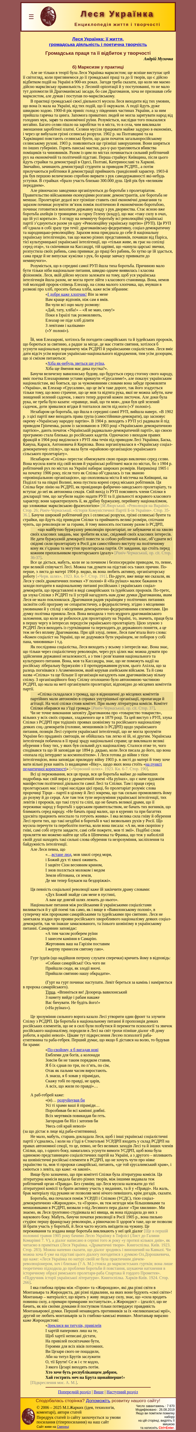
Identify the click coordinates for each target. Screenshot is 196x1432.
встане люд (61, 854)
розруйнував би (71, 1100)
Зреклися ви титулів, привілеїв (74, 1325)
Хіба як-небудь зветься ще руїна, (76, 363)
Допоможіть (98, 1400)
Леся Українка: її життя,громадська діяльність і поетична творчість (98, 41)
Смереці (63, 1427)
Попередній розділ (74, 1392)
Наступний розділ (122, 1392)
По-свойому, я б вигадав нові (73, 1050)
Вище (99, 1392)
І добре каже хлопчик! (67, 294)
